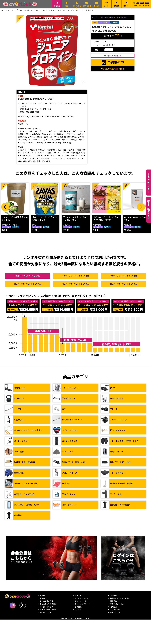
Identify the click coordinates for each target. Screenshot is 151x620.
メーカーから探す (46, 607)
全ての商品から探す (47, 601)
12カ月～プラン (75, 276)
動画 (66, 6)
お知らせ (43, 599)
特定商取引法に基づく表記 (120, 599)
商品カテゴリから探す (48, 604)
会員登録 (116, 6)
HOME (42, 596)
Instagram (13, 606)
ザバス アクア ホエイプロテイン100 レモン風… (44, 219)
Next (141, 207)
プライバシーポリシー (118, 604)
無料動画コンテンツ (82, 599)
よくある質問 (115, 610)
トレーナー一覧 (80, 601)
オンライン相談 (77, 7)
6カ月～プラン (27, 276)
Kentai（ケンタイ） (109, 45)
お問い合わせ (86, 6)
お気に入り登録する (114, 55)
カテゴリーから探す (148, 183)
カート (106, 4)
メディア (78, 596)
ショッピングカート (82, 604)
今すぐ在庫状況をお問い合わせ (112, 68)
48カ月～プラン (75, 284)
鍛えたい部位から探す (148, 210)
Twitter (23, 606)
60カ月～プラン (123, 284)
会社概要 (113, 596)
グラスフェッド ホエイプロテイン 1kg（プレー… (75, 219)
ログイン (126, 6)
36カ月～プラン (27, 284)
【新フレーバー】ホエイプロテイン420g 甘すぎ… (105, 219)
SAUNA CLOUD (45, 613)
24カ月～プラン (123, 276)
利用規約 (113, 601)
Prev (5, 207)
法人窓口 (96, 6)
